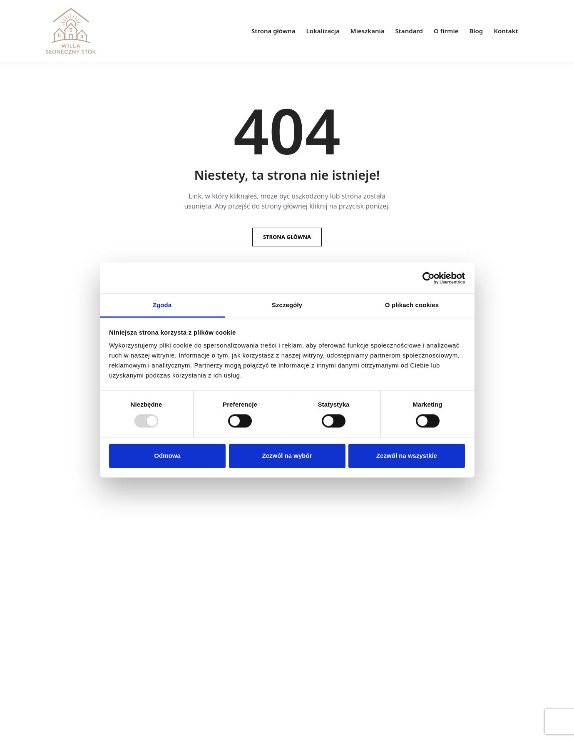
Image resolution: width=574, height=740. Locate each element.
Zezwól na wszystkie (406, 455)
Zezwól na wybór (287, 455)
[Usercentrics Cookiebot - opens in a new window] (428, 278)
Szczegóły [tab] (287, 304)
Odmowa (167, 455)
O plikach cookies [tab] (412, 304)
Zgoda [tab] (162, 304)
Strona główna (287, 237)
